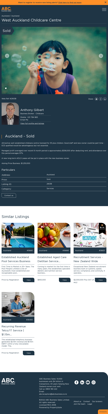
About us (77, 401)
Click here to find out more (69, 2)
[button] (7, 56)
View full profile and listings (32, 123)
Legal (89, 404)
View (29, 280)
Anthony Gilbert (32, 110)
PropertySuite (56, 407)
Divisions (103, 412)
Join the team (79, 404)
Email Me (24, 120)
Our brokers (97, 401)
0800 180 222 (51, 389)
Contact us (8, 195)
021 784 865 (33, 117)
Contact (86, 401)
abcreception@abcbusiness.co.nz (53, 394)
